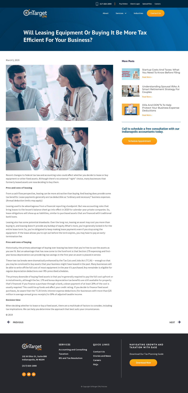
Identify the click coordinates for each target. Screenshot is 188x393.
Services (121, 13)
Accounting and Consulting (73, 349)
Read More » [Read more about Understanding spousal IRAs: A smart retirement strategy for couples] (147, 97)
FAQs (95, 364)
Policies (104, 386)
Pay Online (123, 4)
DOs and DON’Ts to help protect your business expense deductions (160, 108)
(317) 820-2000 (29, 365)
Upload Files (147, 4)
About (105, 13)
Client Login (135, 4)
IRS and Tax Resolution (70, 358)
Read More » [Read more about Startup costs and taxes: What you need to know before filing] (147, 77)
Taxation (63, 353)
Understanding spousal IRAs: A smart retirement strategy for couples (161, 89)
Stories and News (102, 355)
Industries (138, 13)
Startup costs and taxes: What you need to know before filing (161, 71)
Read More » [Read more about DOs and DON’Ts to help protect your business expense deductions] (147, 115)
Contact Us (156, 13)
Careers (158, 4)
